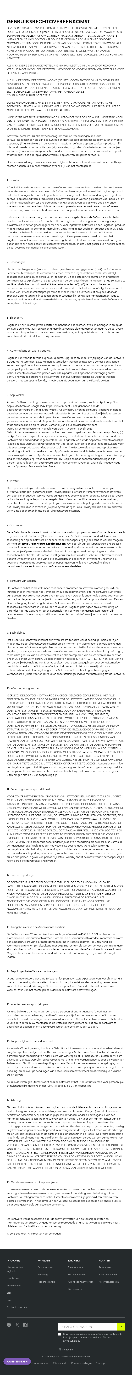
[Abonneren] (121, 1327)
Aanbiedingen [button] (17, 1361)
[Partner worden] (76, 1274)
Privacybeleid (75, 488)
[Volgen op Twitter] (17, 1325)
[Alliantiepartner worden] (81, 1281)
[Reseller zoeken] (76, 1267)
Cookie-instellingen (81, 1363)
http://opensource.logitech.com (44, 543)
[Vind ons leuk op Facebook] (9, 1325)
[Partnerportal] (75, 1289)
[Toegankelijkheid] (46, 1281)
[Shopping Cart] (120, 4)
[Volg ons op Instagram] (25, 1325)
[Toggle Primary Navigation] (128, 4)
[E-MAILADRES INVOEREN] (87, 1327)
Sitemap (100, 1363)
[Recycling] (42, 1274)
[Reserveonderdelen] (109, 1281)
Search (96, 5)
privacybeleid (71, 1340)
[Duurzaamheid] (45, 1267)
